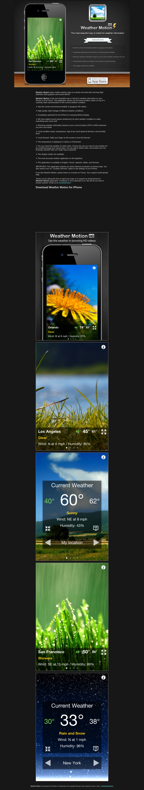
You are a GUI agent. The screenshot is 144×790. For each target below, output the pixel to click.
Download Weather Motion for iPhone (59, 187)
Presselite (54, 786)
